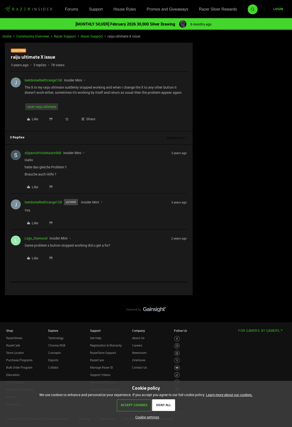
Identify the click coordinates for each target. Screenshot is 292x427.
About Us (138, 338)
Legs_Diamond (36, 238)
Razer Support (65, 36)
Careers (137, 345)
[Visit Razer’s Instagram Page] (177, 346)
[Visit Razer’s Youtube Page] (177, 368)
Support (96, 9)
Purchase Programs (19, 360)
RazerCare (97, 360)
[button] (278, 9)
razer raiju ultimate (41, 106)
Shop (9, 331)
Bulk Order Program (19, 367)
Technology (55, 338)
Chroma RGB (56, 345)
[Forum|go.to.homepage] (28, 9)
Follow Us (180, 331)
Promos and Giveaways (167, 9)
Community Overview (32, 36)
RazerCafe (13, 345)
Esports (53, 360)
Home (7, 36)
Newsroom (139, 353)
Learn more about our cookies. (229, 394)
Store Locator (15, 353)
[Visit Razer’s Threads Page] (177, 353)
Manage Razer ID (101, 367)
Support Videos (100, 375)
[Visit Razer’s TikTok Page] (177, 375)
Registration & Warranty (106, 345)
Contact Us (139, 367)
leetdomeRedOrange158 (43, 80)
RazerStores (14, 338)
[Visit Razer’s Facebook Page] (177, 339)
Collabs (53, 367)
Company (138, 331)
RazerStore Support (103, 353)
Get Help (95, 338)
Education (13, 375)
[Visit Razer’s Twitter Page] (177, 360)
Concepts (54, 353)
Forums (71, 9)
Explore (53, 331)
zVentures (138, 360)
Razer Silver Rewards (218, 9)
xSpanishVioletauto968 (43, 152)
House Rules (124, 9)
